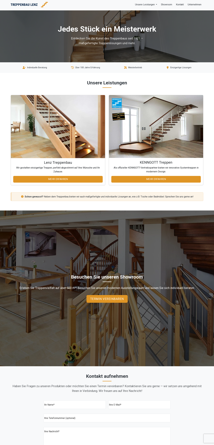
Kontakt (180, 4)
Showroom (166, 4)
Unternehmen (194, 4)
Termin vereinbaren (107, 299)
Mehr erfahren (58, 179)
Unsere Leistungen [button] (145, 4)
